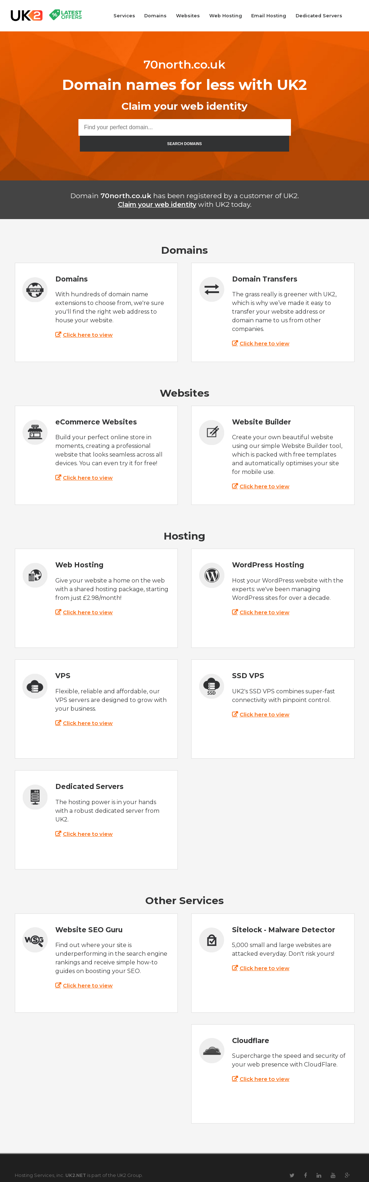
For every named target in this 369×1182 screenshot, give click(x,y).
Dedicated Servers (319, 15)
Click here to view (89, 319)
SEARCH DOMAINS (290, 128)
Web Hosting (225, 15)
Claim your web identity (157, 188)
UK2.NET (76, 1159)
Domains (155, 15)
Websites (188, 15)
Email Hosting (268, 15)
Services (124, 15)
